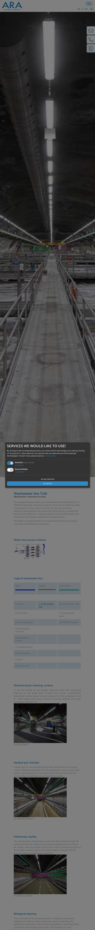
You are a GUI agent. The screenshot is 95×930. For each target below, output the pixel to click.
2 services (19, 472)
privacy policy (50, 456)
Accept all (47, 484)
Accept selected (47, 479)
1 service (19, 465)
